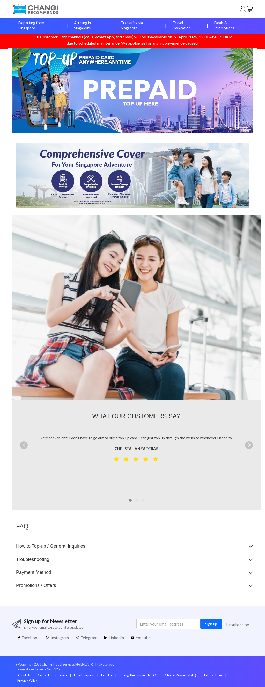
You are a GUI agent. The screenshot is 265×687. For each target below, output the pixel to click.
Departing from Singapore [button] (31, 25)
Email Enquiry (84, 675)
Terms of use (212, 675)
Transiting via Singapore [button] (132, 25)
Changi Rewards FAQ (180, 675)
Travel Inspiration (182, 25)
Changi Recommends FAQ (138, 675)
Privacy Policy (27, 680)
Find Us (106, 675)
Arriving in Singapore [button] (82, 25)
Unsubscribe (237, 624)
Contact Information (52, 675)
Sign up (211, 624)
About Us (24, 675)
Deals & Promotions (224, 25)
